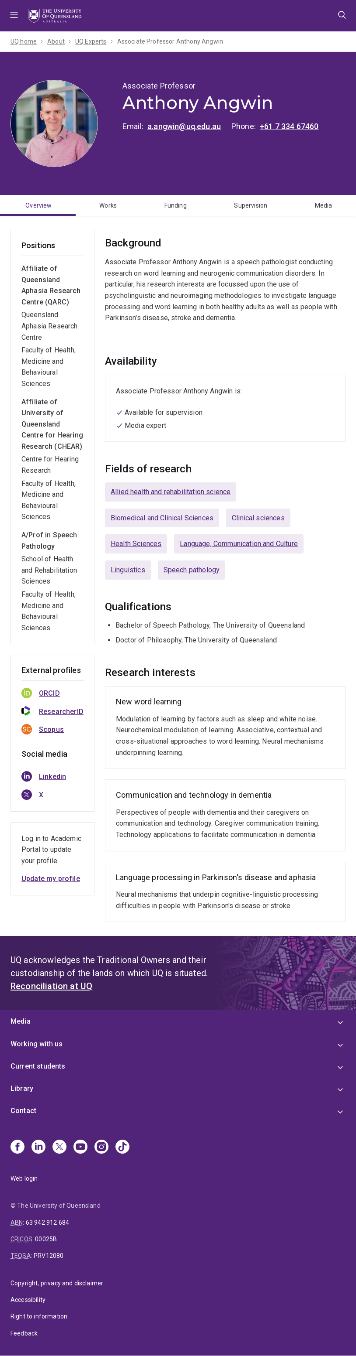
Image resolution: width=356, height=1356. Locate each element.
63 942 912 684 (47, 1222)
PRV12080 (48, 1255)
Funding (175, 205)
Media (323, 205)
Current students (38, 1066)
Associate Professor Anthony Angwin (170, 41)
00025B (46, 1239)
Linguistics (128, 570)
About (56, 41)
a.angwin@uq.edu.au (184, 126)
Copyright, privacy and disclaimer (56, 1283)
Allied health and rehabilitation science (170, 492)
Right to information (38, 1316)
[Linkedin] (38, 1147)
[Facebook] (17, 1147)
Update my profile (50, 878)
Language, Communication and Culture (239, 544)
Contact (23, 1111)
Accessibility (27, 1299)
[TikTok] (122, 1147)
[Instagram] (101, 1147)
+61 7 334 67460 (289, 126)
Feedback (24, 1333)
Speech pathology (192, 570)
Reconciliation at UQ (51, 986)
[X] (59, 1147)
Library (21, 1088)
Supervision (250, 205)
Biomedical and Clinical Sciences (162, 518)
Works (108, 205)
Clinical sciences (258, 518)
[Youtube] (80, 1147)
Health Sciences (136, 544)
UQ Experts (91, 41)
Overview (38, 205)
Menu (14, 15)
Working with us (36, 1044)
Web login (24, 1178)
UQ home (23, 41)
